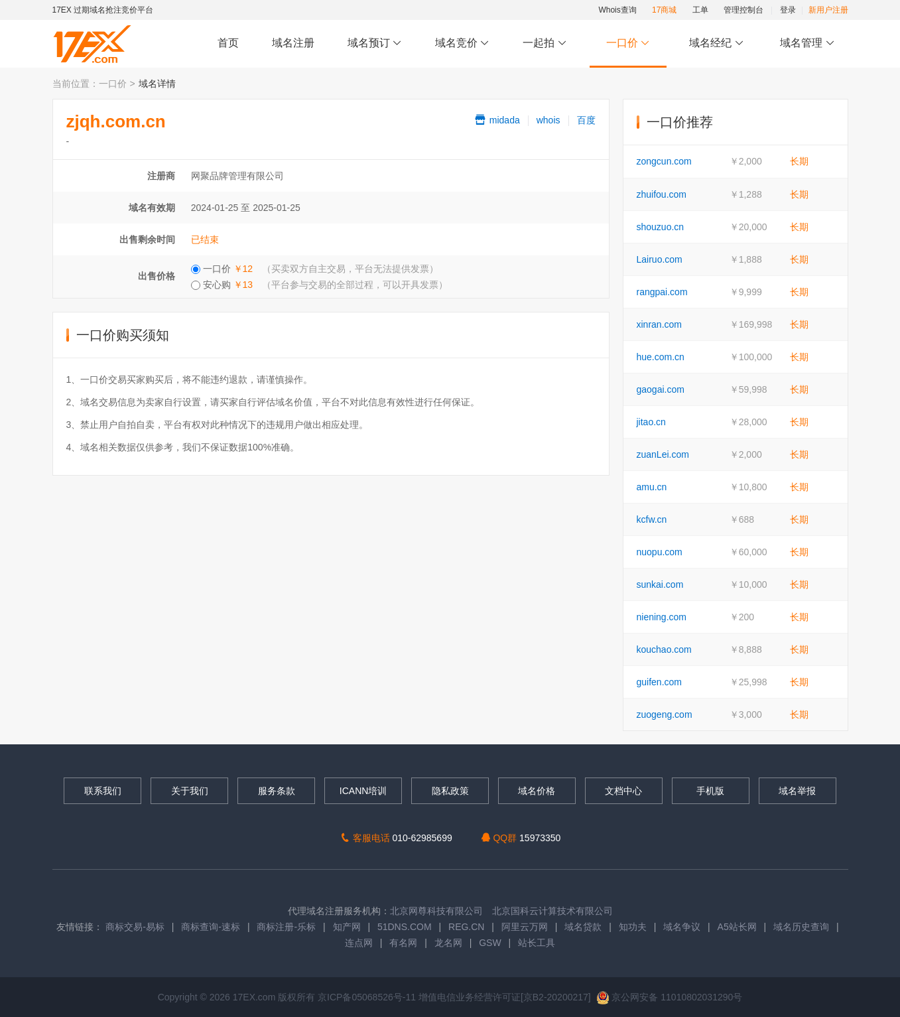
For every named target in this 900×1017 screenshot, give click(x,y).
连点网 (359, 942)
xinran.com (659, 324)
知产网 (347, 926)
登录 (788, 10)
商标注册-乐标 (286, 926)
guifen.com (659, 682)
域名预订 (375, 43)
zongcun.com (664, 161)
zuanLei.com (663, 454)
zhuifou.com (661, 194)
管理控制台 (743, 10)
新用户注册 (828, 10)
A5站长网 (737, 926)
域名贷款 (583, 926)
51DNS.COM (404, 926)
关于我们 (189, 790)
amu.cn (652, 487)
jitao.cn (651, 422)
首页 (228, 42)
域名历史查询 (801, 926)
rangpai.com (662, 292)
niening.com (662, 617)
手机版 (710, 790)
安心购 (319, 284)
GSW (490, 942)
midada (497, 120)
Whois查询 (617, 10)
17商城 (664, 10)
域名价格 (536, 790)
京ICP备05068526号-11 (368, 997)
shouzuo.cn (660, 227)
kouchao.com (664, 649)
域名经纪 (716, 43)
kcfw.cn (652, 519)
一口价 (628, 43)
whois (548, 120)
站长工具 (536, 942)
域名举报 (797, 790)
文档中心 (623, 790)
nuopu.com (659, 552)
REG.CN (466, 926)
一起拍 (546, 43)
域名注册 (293, 42)
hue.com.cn (660, 357)
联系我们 (102, 790)
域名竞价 (462, 43)
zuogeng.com (664, 714)
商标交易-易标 (134, 926)
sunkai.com (660, 584)
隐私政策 (450, 790)
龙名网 (448, 942)
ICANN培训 (363, 790)
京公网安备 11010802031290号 (669, 997)
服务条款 (276, 790)
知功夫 (633, 926)
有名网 (403, 942)
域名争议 (683, 926)
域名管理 (807, 43)
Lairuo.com (659, 259)
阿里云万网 (524, 926)
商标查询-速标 (212, 926)
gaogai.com (660, 389)
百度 (586, 120)
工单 (700, 10)
